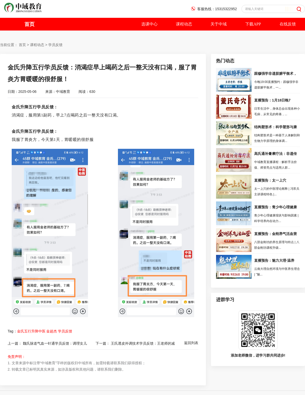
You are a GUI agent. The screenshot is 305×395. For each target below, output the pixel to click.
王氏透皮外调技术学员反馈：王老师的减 (143, 343)
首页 (29, 24)
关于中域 (218, 24)
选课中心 (149, 24)
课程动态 (184, 24)
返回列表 (191, 343)
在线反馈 (288, 24)
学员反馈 (55, 45)
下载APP (253, 24)
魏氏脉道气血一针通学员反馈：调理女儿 (55, 343)
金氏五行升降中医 (31, 331)
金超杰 (51, 331)
